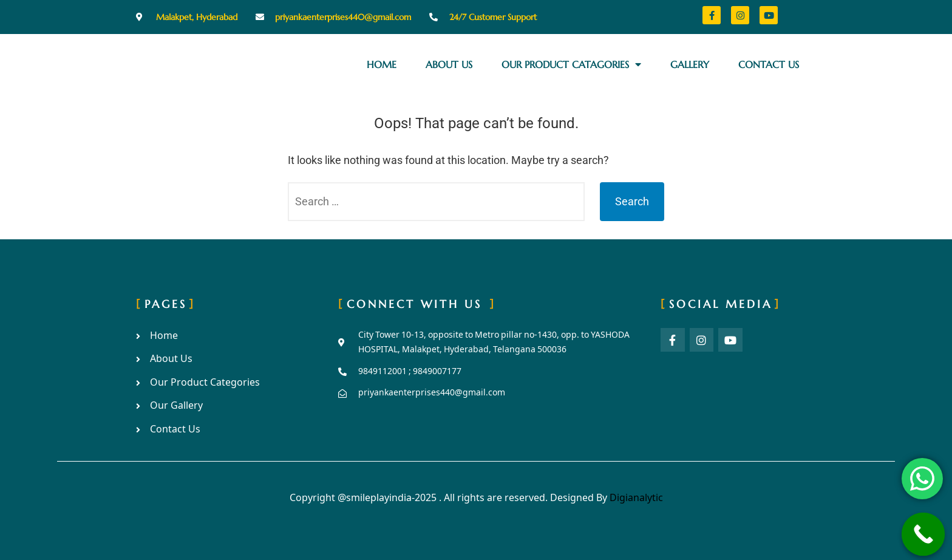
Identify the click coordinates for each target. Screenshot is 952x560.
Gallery (689, 64)
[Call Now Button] (923, 534)
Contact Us (768, 64)
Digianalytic (636, 498)
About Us (449, 64)
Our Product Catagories (571, 64)
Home (381, 64)
